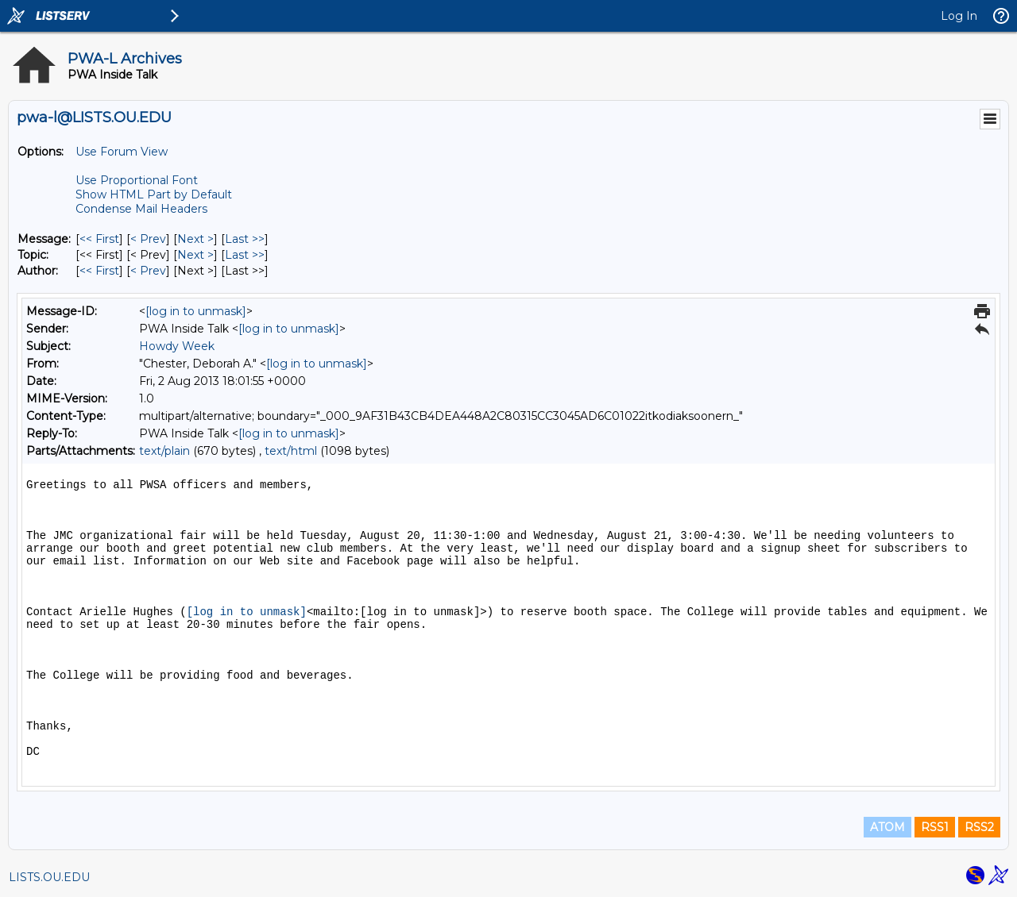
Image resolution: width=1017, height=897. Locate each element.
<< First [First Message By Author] (99, 271)
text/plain (164, 451)
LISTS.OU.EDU (49, 877)
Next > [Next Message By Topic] (195, 255)
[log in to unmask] (195, 311)
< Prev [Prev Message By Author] (148, 271)
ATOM (887, 827)
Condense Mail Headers (141, 209)
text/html (291, 451)
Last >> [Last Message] (245, 239)
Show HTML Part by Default (153, 194)
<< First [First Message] (99, 239)
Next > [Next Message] (195, 239)
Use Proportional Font (136, 180)
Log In (959, 16)
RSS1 (935, 827)
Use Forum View (121, 151)
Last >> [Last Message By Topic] (245, 255)
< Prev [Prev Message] (148, 239)
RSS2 (979, 827)
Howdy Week (177, 346)
